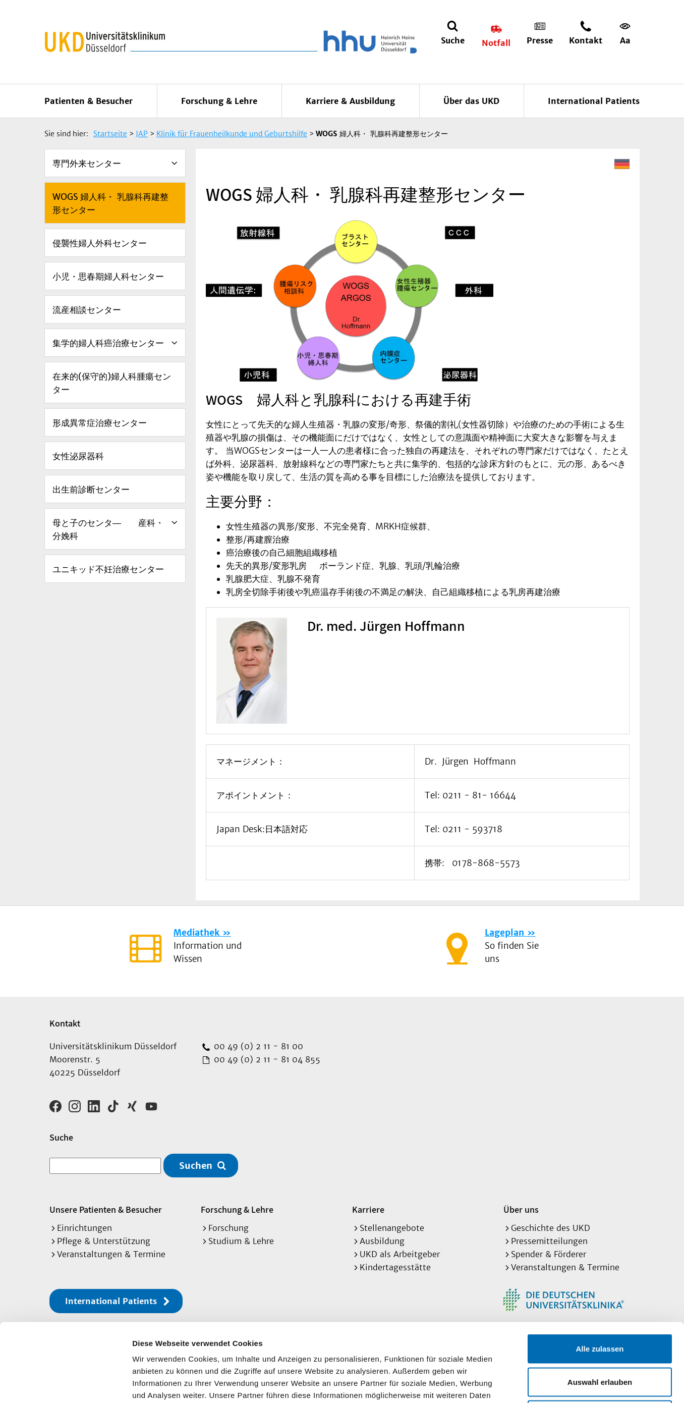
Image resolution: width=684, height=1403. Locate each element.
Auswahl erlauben (599, 1304)
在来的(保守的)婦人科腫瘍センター (111, 383)
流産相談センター (86, 309)
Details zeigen (536, 1383)
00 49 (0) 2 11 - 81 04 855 (265, 1059)
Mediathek (196, 932)
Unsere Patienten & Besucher (105, 1209)
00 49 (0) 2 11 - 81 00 (257, 1046)
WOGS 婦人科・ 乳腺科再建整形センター (110, 203)
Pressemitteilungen (549, 1241)
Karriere (368, 1209)
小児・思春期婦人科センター (108, 276)
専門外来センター (86, 163)
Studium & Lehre (241, 1241)
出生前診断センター (91, 489)
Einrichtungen (84, 1228)
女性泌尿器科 (78, 456)
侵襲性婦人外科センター (99, 243)
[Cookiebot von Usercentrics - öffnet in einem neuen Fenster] (65, 1383)
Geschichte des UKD (550, 1228)
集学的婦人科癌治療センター (108, 343)
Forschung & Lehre (219, 101)
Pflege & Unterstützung (103, 1241)
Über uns (521, 1209)
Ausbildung (382, 1241)
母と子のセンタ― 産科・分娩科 (108, 529)
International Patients (594, 101)
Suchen (195, 1165)
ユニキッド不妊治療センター (108, 569)
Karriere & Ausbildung (350, 101)
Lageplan (504, 932)
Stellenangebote (392, 1228)
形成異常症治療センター (99, 422)
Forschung (228, 1228)
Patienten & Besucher (88, 101)
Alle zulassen (599, 1270)
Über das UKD (471, 101)
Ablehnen (600, 1336)
